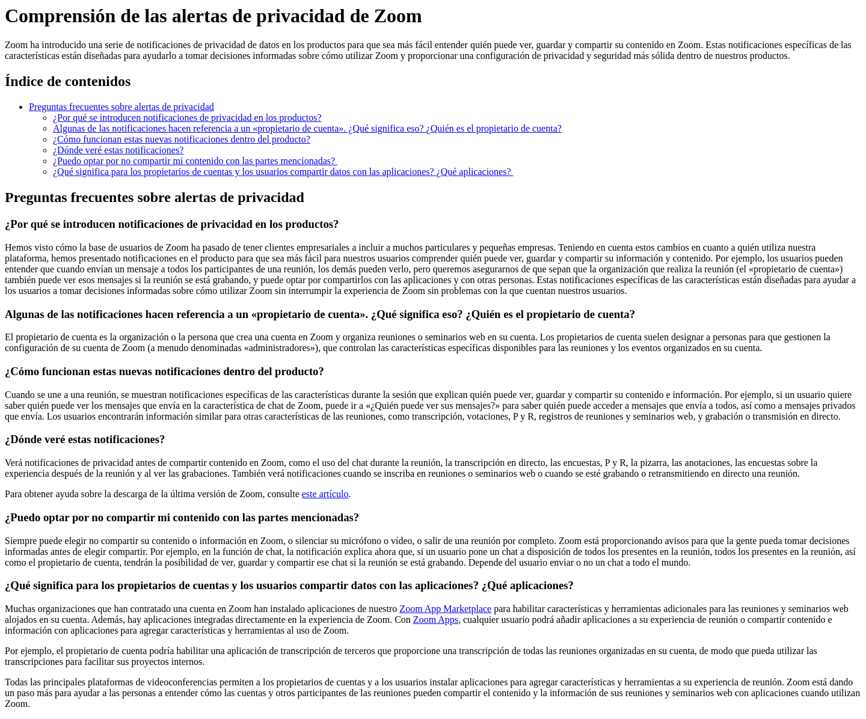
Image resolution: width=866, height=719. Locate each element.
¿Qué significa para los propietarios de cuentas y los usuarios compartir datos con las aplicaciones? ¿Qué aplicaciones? (283, 172)
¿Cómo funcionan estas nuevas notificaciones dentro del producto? (181, 139)
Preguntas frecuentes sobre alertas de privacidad (121, 107)
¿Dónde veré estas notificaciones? (118, 150)
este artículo (325, 494)
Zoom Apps (435, 619)
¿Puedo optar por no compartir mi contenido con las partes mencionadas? (195, 161)
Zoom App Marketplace (445, 609)
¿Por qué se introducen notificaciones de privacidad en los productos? (187, 117)
